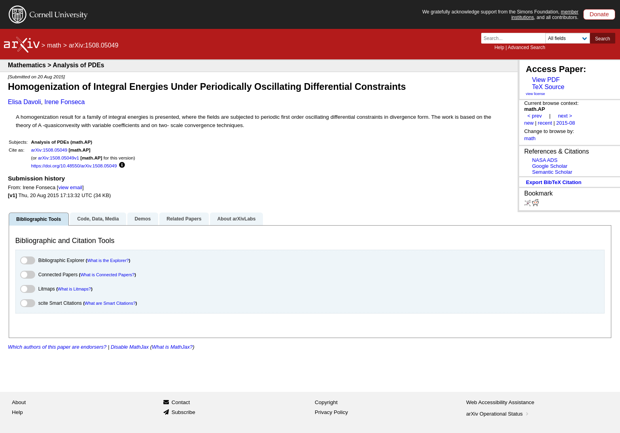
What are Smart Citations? (110, 303)
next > (565, 116)
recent (545, 123)
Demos (142, 219)
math (54, 45)
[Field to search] (567, 38)
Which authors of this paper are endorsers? (57, 347)
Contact (181, 402)
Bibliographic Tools (38, 219)
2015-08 (565, 123)
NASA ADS (545, 160)
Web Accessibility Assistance (500, 402)
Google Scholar (549, 166)
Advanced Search (526, 47)
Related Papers (183, 219)
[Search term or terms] (515, 38)
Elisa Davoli (24, 102)
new (529, 123)
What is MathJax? (172, 347)
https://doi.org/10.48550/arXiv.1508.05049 (74, 165)
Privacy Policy (331, 412)
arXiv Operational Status (498, 414)
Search (602, 39)
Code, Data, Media (98, 219)
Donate (599, 14)
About (19, 402)
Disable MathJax (130, 347)
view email (70, 187)
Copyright (326, 402)
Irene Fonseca (64, 102)
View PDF (546, 79)
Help (499, 47)
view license (535, 94)
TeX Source (548, 87)
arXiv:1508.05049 (49, 149)
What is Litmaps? (74, 289)
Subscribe (183, 412)
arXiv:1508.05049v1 (58, 157)
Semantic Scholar (552, 172)
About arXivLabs (236, 219)
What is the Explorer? (108, 260)
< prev (534, 116)
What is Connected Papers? (107, 274)
